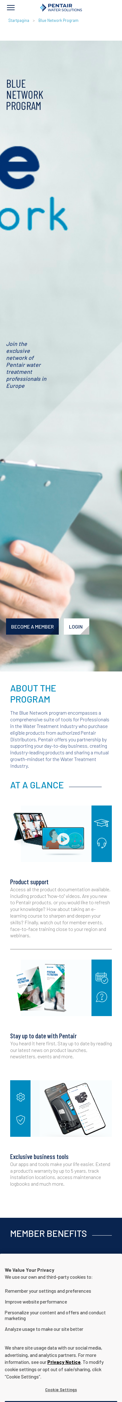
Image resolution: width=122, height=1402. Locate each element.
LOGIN (76, 626)
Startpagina (18, 20)
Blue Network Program (58, 20)
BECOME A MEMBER (32, 626)
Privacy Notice (64, 1369)
